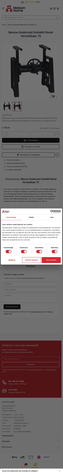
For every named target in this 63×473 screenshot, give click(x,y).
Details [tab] (31, 217)
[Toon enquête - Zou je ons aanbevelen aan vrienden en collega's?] (31, 471)
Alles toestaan (51, 260)
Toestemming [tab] (11, 217)
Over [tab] (52, 217)
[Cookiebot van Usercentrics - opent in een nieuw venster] (52, 211)
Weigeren (11, 260)
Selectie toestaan (31, 260)
